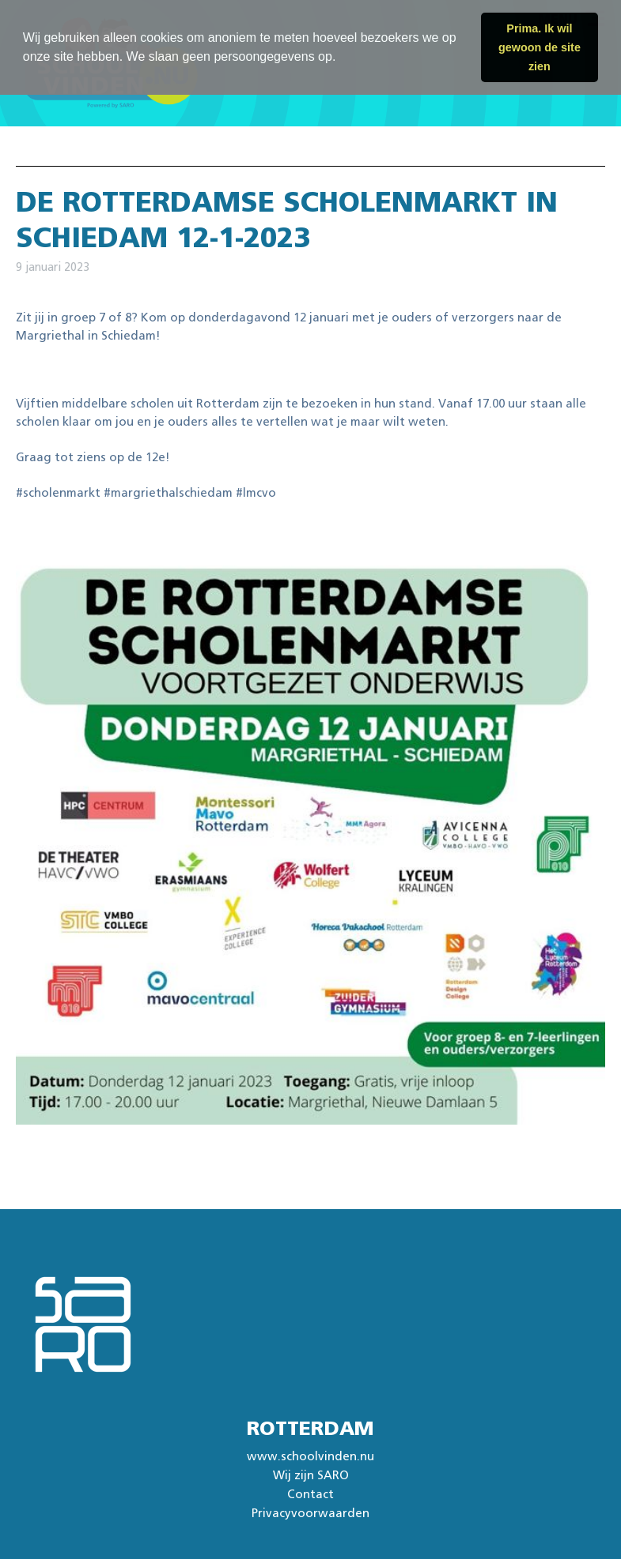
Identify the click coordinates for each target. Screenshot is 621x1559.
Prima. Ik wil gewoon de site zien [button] (539, 47)
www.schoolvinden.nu (310, 1457)
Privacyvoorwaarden (310, 1514)
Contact (310, 1495)
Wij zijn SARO (311, 1476)
